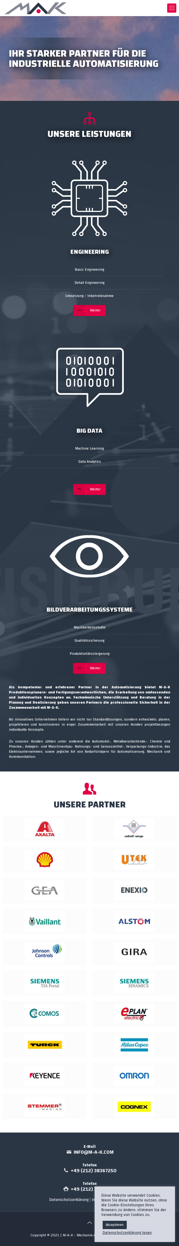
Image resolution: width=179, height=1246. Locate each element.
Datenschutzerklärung (69, 1199)
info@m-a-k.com (94, 1152)
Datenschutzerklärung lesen (127, 1232)
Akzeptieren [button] (115, 1225)
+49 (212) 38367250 (94, 1170)
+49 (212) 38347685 (94, 1189)
